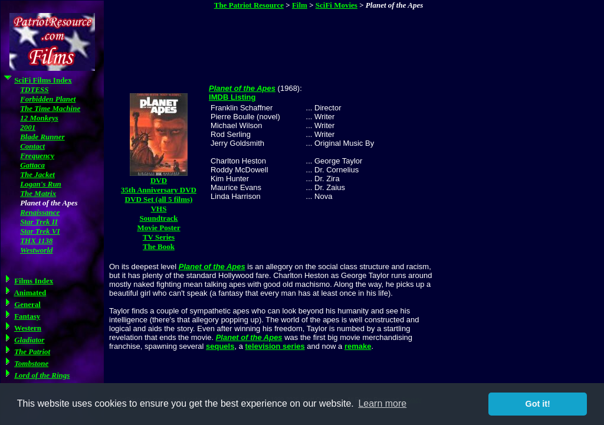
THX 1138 (36, 240)
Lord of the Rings (42, 375)
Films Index (33, 280)
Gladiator (29, 339)
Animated (30, 292)
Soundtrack (159, 218)
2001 (27, 127)
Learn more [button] (382, 403)
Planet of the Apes (242, 88)
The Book (159, 246)
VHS (159, 208)
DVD (158, 180)
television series (275, 346)
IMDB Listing (232, 97)
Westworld (36, 250)
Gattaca (32, 165)
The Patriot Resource (249, 5)
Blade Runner (42, 136)
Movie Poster (158, 227)
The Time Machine (50, 108)
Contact (32, 146)
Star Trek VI (40, 231)
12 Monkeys (39, 117)
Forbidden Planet (48, 98)
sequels (220, 346)
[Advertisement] (319, 40)
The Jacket (37, 174)
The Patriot (32, 351)
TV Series (159, 237)
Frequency (37, 155)
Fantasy (27, 316)
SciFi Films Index (43, 80)
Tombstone (31, 363)
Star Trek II (39, 221)
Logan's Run (40, 183)
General (27, 304)
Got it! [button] (538, 403)
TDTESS (34, 89)
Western (27, 327)
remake (358, 346)
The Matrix (38, 193)
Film (299, 5)
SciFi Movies (336, 5)
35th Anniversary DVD (158, 189)
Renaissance (40, 212)
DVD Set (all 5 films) (159, 199)
